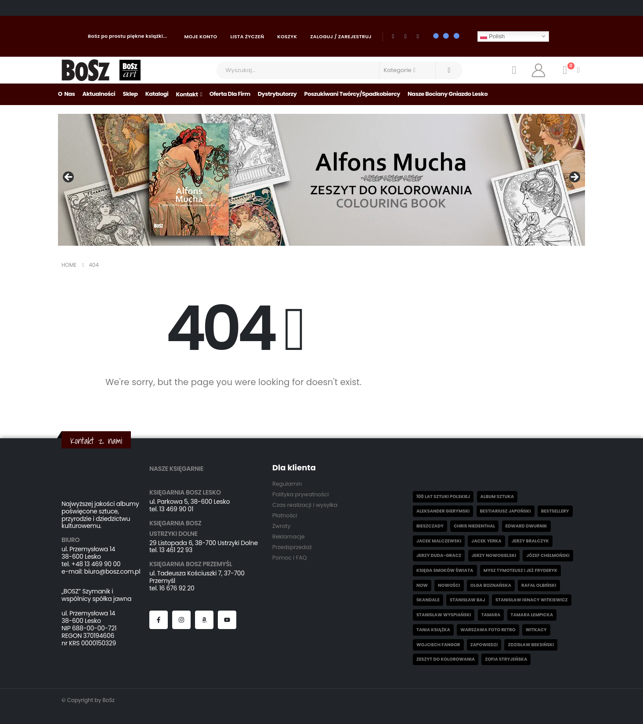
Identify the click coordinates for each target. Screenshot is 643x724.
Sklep (130, 94)
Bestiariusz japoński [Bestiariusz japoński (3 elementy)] (505, 511)
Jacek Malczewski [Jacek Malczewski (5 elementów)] (438, 541)
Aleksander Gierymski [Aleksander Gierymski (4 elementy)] (443, 511)
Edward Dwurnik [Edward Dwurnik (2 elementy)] (526, 526)
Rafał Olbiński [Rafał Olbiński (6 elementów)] (538, 585)
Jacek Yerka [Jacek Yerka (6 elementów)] (486, 541)
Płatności (284, 515)
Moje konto (200, 36)
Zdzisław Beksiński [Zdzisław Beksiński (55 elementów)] (531, 644)
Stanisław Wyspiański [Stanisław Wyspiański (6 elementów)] (443, 614)
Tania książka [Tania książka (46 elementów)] (433, 629)
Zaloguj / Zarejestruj (341, 36)
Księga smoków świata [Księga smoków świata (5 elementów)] (444, 570)
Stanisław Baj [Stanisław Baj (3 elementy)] (467, 600)
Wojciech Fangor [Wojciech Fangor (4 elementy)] (438, 644)
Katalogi (157, 94)
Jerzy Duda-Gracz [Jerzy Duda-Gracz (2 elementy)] (438, 555)
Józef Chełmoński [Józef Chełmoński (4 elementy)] (547, 555)
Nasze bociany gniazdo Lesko (448, 94)
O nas (66, 94)
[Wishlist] (514, 70)
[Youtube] (405, 36)
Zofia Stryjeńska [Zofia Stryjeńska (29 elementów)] (506, 659)
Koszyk (287, 36)
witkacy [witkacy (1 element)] (536, 629)
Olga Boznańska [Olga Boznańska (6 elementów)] (490, 585)
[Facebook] (393, 36)
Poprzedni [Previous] (69, 177)
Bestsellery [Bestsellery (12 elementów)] (555, 511)
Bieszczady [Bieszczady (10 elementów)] (430, 526)
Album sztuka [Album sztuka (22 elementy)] (497, 496)
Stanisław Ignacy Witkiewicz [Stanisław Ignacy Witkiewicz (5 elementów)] (531, 600)
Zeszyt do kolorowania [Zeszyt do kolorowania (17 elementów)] (445, 659)
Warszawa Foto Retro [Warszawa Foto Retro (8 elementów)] (487, 629)
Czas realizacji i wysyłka (304, 505)
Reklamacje (288, 536)
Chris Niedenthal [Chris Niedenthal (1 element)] (474, 526)
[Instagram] (418, 36)
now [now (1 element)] (422, 585)
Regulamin (287, 484)
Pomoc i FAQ (289, 557)
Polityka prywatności (300, 494)
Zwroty (281, 526)
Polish (492, 36)
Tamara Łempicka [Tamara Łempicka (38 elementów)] (532, 614)
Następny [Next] (574, 177)
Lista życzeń (247, 36)
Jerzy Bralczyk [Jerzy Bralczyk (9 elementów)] (530, 541)
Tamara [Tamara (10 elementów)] (491, 614)
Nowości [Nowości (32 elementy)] (449, 585)
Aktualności (99, 94)
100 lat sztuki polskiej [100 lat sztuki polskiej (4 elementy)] (443, 496)
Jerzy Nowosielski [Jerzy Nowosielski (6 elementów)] (494, 555)
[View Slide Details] (321, 180)
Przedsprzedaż (292, 547)
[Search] (449, 70)
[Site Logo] (85, 70)
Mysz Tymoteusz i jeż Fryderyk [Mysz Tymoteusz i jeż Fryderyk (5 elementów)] (520, 570)
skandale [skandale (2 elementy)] (428, 600)
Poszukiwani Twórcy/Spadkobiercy (352, 94)
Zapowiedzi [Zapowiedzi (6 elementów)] (484, 644)
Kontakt (187, 94)
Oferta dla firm (230, 94)
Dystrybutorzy (277, 94)
